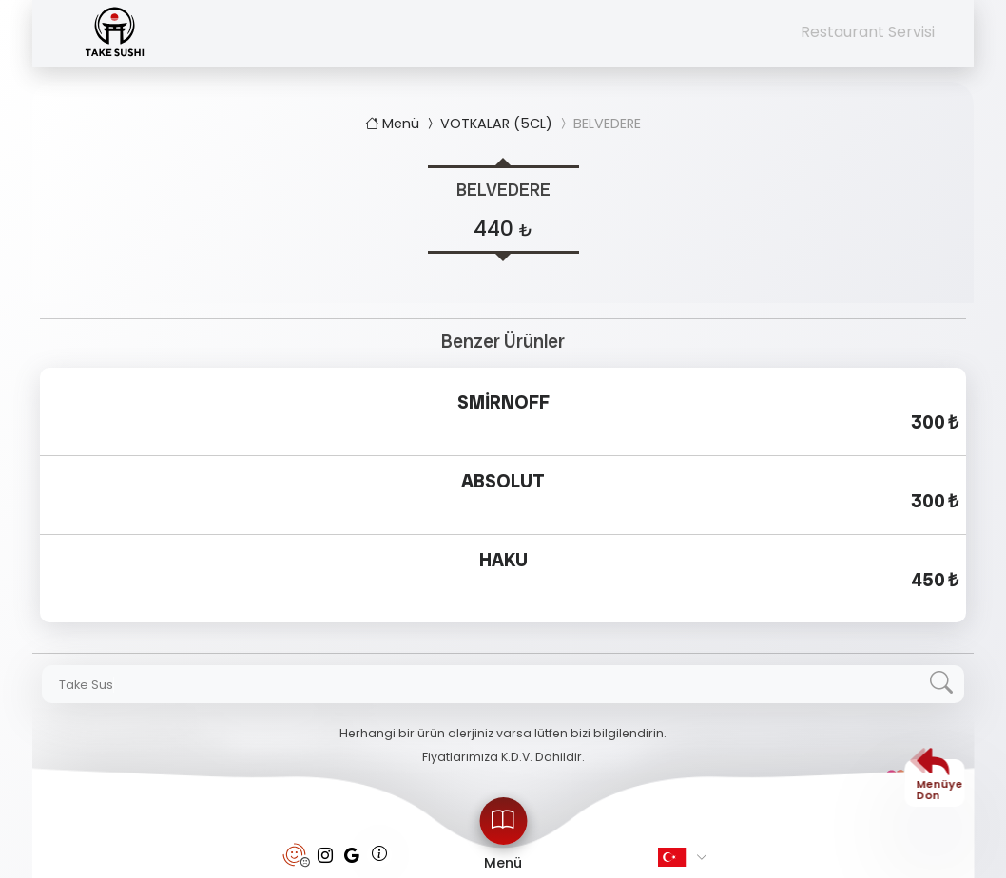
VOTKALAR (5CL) (487, 123)
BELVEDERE (598, 123)
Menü (394, 123)
